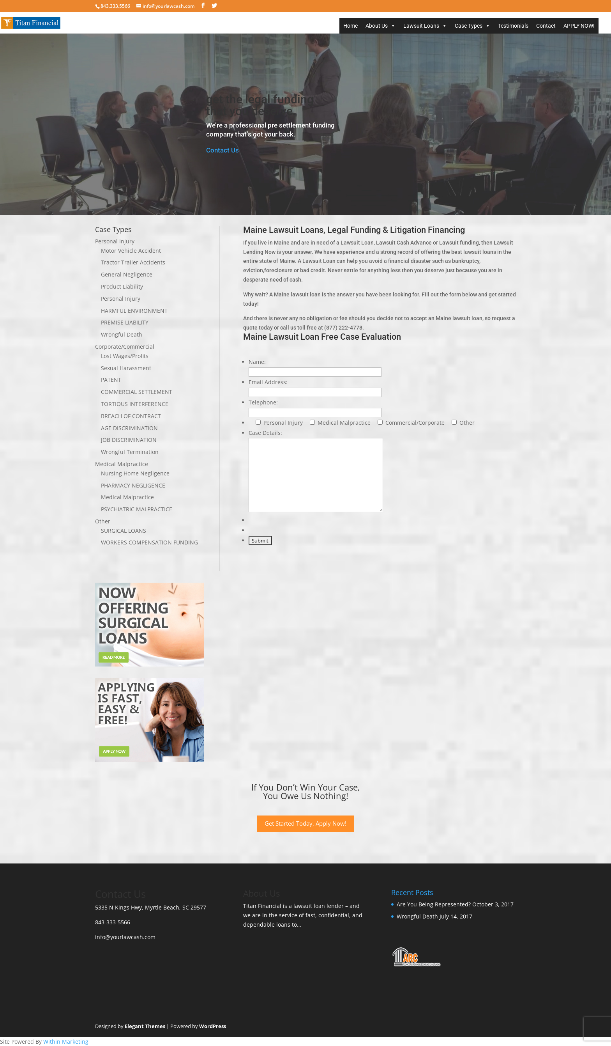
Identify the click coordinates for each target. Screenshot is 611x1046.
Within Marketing (65, 1041)
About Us (377, 26)
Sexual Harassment (126, 368)
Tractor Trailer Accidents (133, 262)
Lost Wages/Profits (124, 356)
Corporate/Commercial (124, 346)
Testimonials (513, 26)
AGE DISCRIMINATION (129, 428)
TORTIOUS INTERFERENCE (134, 404)
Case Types (468, 26)
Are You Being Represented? (434, 904)
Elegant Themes (145, 1026)
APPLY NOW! (579, 26)
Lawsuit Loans (421, 26)
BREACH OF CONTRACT (131, 416)
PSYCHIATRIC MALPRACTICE (136, 509)
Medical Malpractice (121, 464)
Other (102, 521)
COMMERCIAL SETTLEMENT (136, 391)
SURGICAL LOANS (123, 530)
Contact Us (222, 150)
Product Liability (122, 286)
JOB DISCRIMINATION (129, 439)
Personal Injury (114, 241)
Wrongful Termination (130, 452)
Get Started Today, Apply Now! (305, 823)
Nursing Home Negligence (135, 473)
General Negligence (126, 274)
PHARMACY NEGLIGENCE (133, 485)
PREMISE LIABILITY (124, 322)
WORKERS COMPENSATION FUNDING (149, 542)
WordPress (212, 1026)
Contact (546, 26)
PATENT (111, 379)
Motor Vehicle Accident (131, 250)
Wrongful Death (121, 334)
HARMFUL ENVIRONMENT (134, 310)
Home (350, 26)
